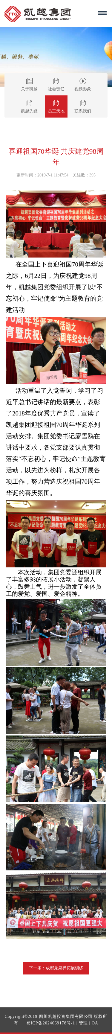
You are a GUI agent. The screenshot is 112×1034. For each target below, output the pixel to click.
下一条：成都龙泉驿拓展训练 (56, 968)
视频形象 (82, 84)
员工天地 (56, 106)
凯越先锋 (29, 106)
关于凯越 (29, 84)
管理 (83, 1023)
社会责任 (56, 84)
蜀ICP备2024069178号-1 (50, 1023)
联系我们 (82, 106)
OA (95, 1023)
